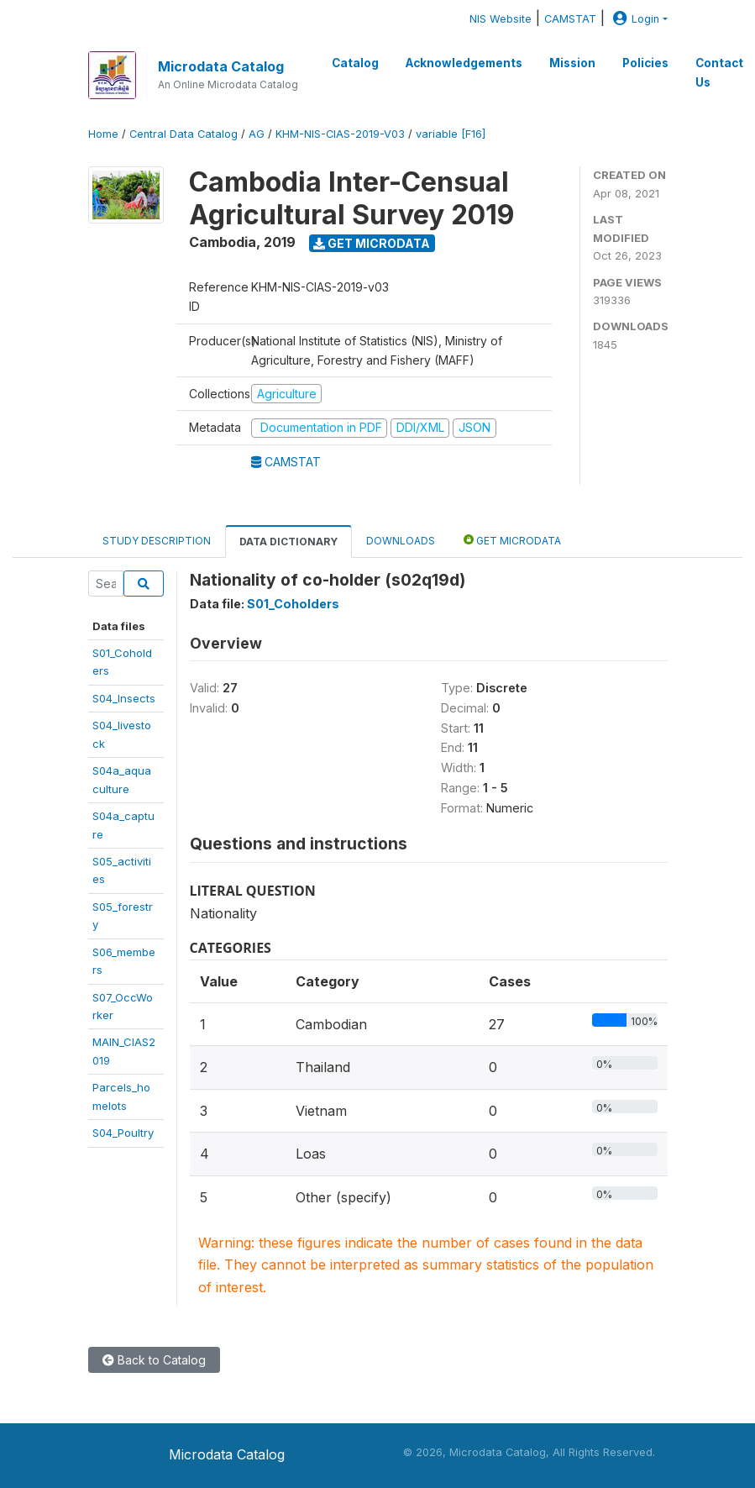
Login (634, 19)
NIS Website (500, 19)
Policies (645, 63)
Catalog (355, 63)
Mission (572, 63)
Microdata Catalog (221, 66)
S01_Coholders (293, 604)
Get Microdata (371, 243)
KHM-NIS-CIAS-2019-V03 (340, 134)
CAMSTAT (570, 19)
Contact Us (719, 72)
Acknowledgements (464, 63)
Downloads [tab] (400, 540)
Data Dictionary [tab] (288, 541)
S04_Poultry (123, 1132)
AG (257, 134)
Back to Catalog (154, 1360)
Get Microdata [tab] (512, 540)
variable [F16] (450, 134)
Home (103, 134)
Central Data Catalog (183, 134)
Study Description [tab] (156, 540)
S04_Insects (123, 698)
